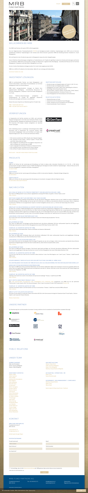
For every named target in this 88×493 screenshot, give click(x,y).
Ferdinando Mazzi (13, 402)
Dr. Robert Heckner (13, 396)
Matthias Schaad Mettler (52, 382)
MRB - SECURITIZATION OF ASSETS (18, 106)
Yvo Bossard (12, 385)
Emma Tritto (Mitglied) (51, 367)
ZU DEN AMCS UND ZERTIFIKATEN (18, 180)
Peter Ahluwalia (13, 382)
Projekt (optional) (13, 441)
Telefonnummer (49, 446)
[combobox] (26, 443)
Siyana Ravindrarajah (51, 376)
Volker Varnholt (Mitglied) (52, 365)
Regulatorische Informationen (71, 483)
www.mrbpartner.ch (50, 483)
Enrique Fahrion (13, 388)
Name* (47, 441)
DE (57, 3)
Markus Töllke (12, 374)
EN (59, 3)
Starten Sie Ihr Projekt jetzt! (69, 31)
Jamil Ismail (12, 399)
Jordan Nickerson (13, 405)
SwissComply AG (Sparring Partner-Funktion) (57, 388)
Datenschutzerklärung (29, 468)
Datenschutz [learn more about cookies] (32, 490)
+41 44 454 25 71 (13, 429)
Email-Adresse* (13, 446)
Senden (44, 472)
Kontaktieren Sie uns (16, 71)
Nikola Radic (49, 385)
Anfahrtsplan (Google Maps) (16, 434)
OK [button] (81, 490)
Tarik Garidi (12, 391)
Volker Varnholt (13, 376)
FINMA (35, 51)
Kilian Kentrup (12, 401)
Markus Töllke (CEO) (51, 364)
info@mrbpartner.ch (14, 431)
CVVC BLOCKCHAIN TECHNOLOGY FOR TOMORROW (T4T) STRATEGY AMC (33, 281)
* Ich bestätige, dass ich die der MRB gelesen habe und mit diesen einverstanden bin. (35, 468)
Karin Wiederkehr (13, 410)
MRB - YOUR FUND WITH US (16, 104)
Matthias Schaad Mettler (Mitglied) (54, 368)
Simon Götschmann (13, 393)
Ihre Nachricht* (13, 451)
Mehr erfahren (12, 195)
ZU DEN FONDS (13, 168)
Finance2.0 (65, 283)
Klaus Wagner (12, 380)
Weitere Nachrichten (14, 297)
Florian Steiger (12, 407)
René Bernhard (12, 383)
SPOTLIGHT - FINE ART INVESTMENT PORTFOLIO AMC (23, 152)
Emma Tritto (49, 374)
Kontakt (66, 3)
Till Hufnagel (12, 397)
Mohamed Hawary (13, 394)
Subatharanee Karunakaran (15, 379)
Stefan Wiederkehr (13, 411)
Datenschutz (67, 481)
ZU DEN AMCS (12, 174)
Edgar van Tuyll (13, 408)
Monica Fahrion (13, 390)
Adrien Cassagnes (13, 386)
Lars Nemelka (12, 404)
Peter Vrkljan (12, 377)
